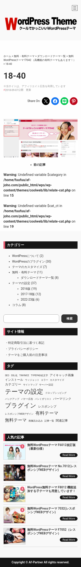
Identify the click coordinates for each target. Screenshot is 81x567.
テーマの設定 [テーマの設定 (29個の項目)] (24, 391)
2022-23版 (28, 299)
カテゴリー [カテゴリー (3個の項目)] (13, 384)
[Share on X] (46, 101)
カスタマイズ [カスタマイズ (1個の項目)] (57, 380)
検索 (70, 318)
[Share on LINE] (64, 101)
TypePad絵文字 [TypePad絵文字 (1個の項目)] (39, 375)
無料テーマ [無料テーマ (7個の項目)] (16, 420)
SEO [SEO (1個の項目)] (7, 375)
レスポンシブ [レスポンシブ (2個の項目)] (47, 406)
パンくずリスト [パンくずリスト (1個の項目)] (43, 399)
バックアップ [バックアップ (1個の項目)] (12, 399)
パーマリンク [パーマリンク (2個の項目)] (62, 398)
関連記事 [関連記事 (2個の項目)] (62, 420)
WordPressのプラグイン (28, 261)
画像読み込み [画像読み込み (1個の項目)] (36, 420)
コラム (16, 305)
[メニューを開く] (75, 8)
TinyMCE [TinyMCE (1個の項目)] (24, 375)
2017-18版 (28, 294)
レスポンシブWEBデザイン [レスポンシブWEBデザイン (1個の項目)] (19, 414)
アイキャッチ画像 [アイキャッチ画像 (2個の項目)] (62, 375)
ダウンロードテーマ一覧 (37, 277)
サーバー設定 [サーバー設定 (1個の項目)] (46, 384)
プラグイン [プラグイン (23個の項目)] (20, 405)
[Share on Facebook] (55, 101)
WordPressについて (25, 256)
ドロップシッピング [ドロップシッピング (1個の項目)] (56, 393)
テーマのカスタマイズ (27, 267)
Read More (68, 455)
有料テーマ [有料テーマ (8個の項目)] (47, 413)
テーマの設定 (21, 283)
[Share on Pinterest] (74, 101)
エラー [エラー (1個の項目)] (44, 380)
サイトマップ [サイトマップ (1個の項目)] (30, 384)
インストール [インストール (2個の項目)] (14, 379)
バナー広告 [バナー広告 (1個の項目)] (27, 399)
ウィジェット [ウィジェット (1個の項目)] (32, 380)
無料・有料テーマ (24, 272)
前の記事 (39, 164)
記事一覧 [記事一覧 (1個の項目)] (49, 420)
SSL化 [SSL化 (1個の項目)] (14, 375)
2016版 (25, 288)
